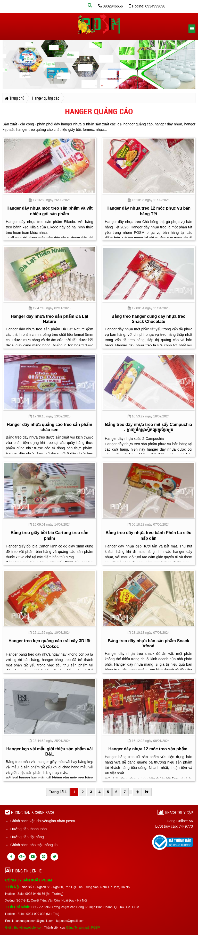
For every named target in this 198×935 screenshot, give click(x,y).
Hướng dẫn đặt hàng (27, 837)
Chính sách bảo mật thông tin (33, 845)
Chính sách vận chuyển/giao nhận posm (42, 821)
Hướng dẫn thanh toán (28, 829)
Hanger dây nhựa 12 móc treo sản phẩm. (149, 749)
